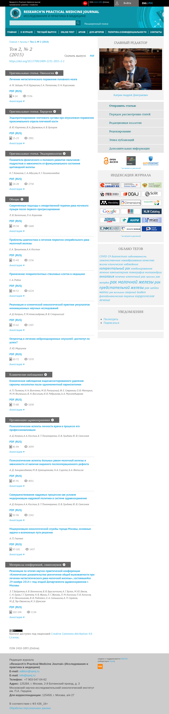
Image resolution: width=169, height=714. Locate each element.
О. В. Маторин (84, 390)
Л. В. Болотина (17, 215)
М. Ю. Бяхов (80, 591)
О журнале (26, 32)
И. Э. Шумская (38, 601)
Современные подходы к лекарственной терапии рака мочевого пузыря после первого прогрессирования (48, 207)
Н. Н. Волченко (32, 390)
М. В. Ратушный (50, 390)
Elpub (112, 661)
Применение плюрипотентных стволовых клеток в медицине (47, 274)
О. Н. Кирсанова (66, 85)
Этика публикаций (121, 140)
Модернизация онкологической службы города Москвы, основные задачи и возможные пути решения (50, 530)
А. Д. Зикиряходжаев (20, 470)
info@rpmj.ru (27, 675)
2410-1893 (98, 2)
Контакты (156, 32)
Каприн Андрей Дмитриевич (131, 95)
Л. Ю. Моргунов (17, 348)
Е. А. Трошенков (17, 249)
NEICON (124, 658)
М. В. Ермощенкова (43, 470)
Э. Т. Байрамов (17, 591)
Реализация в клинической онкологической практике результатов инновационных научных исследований (49, 306)
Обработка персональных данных (30, 708)
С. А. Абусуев (30, 173)
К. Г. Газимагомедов (48, 173)
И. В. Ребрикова (52, 393)
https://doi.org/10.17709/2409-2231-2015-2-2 (36, 61)
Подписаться (111, 323)
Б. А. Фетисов (76, 470)
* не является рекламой (131, 168)
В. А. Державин (34, 127)
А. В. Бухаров (50, 127)
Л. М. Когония (68, 594)
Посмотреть (111, 319)
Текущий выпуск (47, 32)
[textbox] (43, 22)
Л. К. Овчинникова (19, 598)
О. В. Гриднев (65, 435)
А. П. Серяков (70, 598)
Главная (12, 32)
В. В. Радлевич (37, 598)
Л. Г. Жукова (54, 594)
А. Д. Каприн (16, 314)
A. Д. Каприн (16, 435)
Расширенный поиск (96, 23)
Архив (81, 32)
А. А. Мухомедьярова (72, 393)
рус (151, 3)
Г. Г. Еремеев (27, 594)
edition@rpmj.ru (29, 671)
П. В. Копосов (84, 594)
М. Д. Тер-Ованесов (19, 601)
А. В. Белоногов (33, 591)
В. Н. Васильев (35, 393)
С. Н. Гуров (14, 594)
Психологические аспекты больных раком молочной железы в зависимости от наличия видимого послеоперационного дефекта (49, 462)
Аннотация (15, 101)
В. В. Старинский (54, 314)
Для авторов (96, 32)
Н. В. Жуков (41, 594)
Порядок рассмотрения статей (129, 114)
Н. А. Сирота (61, 470)
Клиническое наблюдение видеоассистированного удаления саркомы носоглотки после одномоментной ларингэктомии (46, 382)
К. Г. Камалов (16, 173)
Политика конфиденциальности (127, 32)
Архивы (24, 41)
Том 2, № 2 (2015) (39, 41)
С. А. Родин (15, 280)
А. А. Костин (33, 249)
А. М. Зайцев (15, 85)
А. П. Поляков (16, 390)
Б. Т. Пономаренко (47, 435)
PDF (92, 55)
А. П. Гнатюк (16, 538)
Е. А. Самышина (54, 598)
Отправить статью (122, 105)
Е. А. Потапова (49, 85)
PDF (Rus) (15, 91)
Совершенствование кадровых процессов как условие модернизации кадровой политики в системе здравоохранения (48, 496)
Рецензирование (120, 131)
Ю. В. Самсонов (81, 435)
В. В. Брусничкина (52, 591)
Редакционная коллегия (125, 123)
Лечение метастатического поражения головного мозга (43, 79)
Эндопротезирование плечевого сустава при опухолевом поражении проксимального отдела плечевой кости (51, 119)
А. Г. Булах (68, 591)
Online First (67, 32)
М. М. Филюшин (17, 393)
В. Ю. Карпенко (17, 127)
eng (144, 3)
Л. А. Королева (34, 215)
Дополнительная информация (129, 148)
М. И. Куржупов (31, 85)
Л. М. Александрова (34, 314)
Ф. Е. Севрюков (68, 390)
